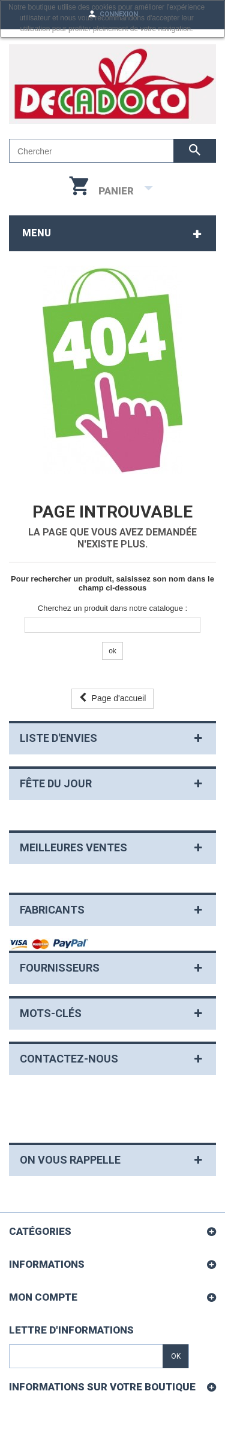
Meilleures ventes (73, 847)
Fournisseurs (60, 967)
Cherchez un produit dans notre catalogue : (112, 608)
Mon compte (43, 1297)
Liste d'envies (58, 738)
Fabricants (52, 909)
